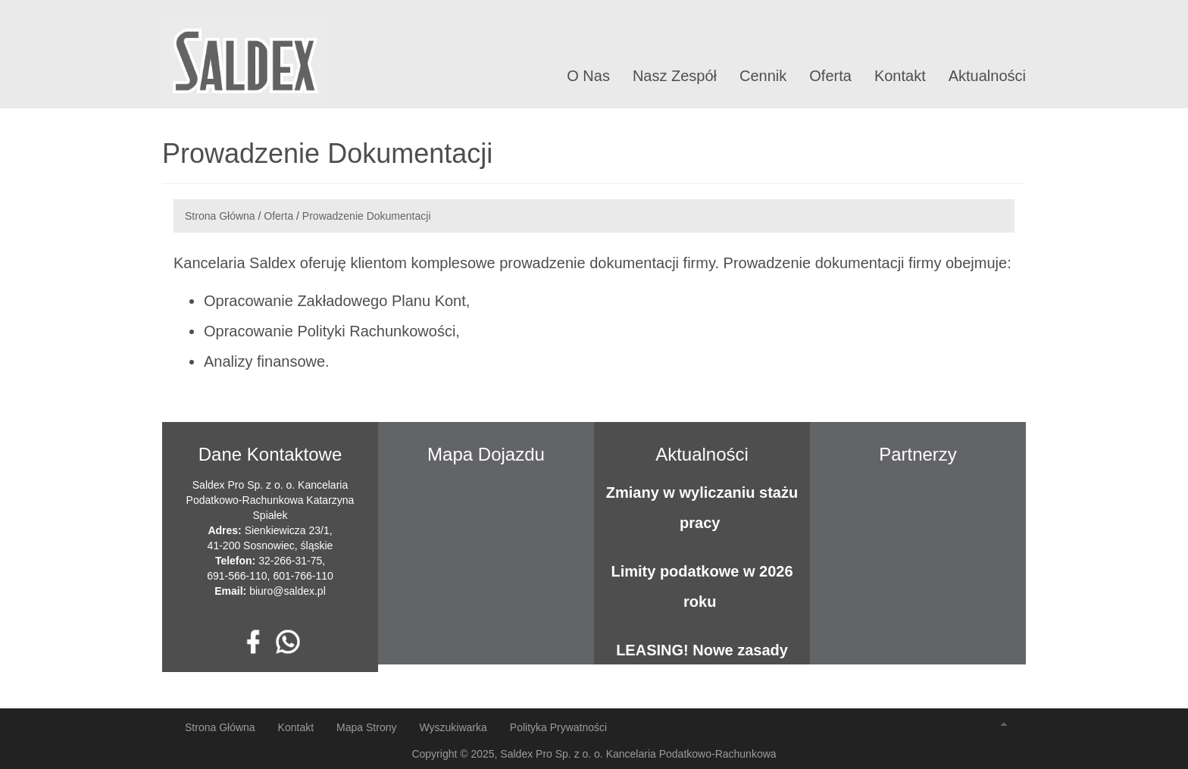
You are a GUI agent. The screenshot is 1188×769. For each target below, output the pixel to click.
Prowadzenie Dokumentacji (366, 216)
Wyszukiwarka (452, 727)
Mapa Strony (366, 727)
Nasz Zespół (675, 75)
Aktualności (987, 75)
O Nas (588, 75)
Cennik (762, 75)
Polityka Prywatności (558, 727)
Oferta (830, 75)
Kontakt (900, 75)
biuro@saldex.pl (287, 591)
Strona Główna (220, 216)
